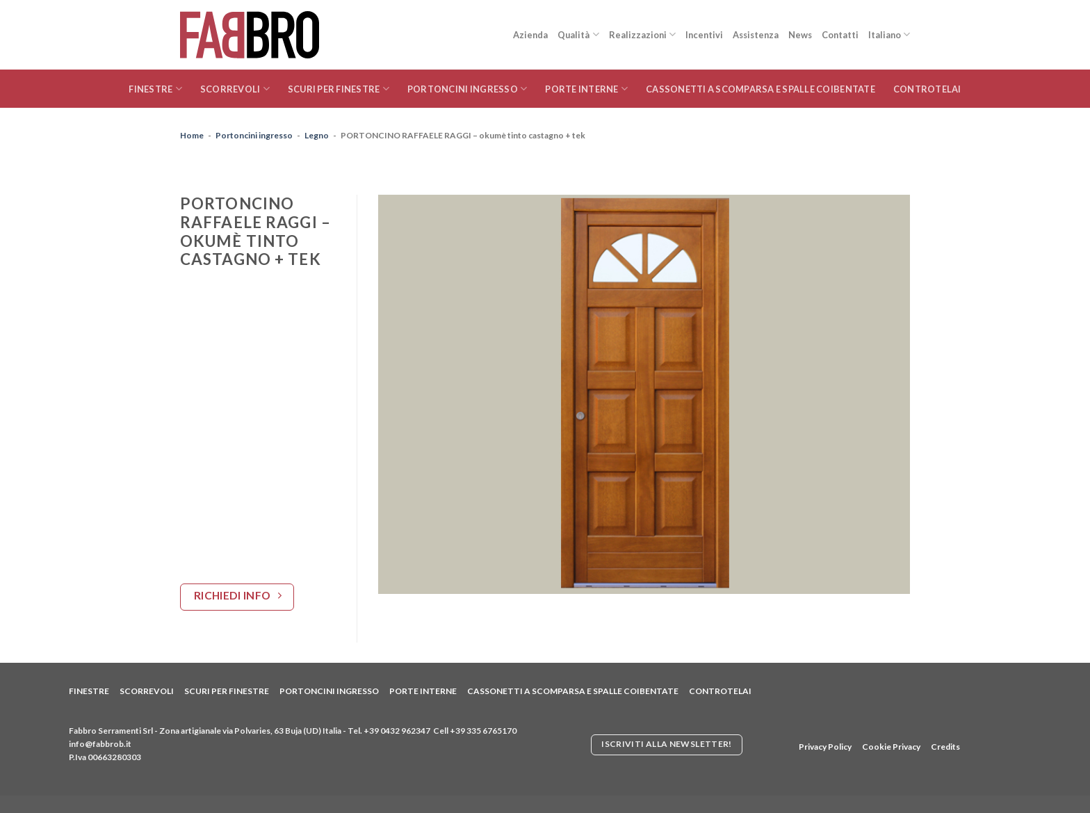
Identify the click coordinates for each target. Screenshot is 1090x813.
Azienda (530, 34)
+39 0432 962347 (397, 730)
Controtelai (927, 89)
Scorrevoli (235, 88)
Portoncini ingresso (467, 88)
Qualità (578, 34)
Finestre (155, 88)
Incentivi (704, 34)
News (800, 34)
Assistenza (756, 34)
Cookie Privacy (891, 746)
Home (192, 135)
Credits (945, 746)
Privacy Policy (825, 746)
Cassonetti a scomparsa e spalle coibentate (760, 89)
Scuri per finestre (338, 88)
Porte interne (586, 88)
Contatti (840, 34)
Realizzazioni (642, 34)
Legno (316, 135)
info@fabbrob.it (100, 744)
